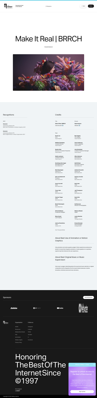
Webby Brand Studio (20, 332)
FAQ (16, 334)
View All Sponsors (88, 297)
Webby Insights (18, 339)
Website (76, 125)
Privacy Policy (18, 342)
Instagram (30, 326)
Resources (17, 329)
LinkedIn (30, 329)
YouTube (30, 334)
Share (90, 6)
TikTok (29, 332)
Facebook (30, 339)
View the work (58, 125)
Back (83, 6)
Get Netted (17, 337)
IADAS (16, 326)
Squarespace (48, 47)
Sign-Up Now (82, 391)
